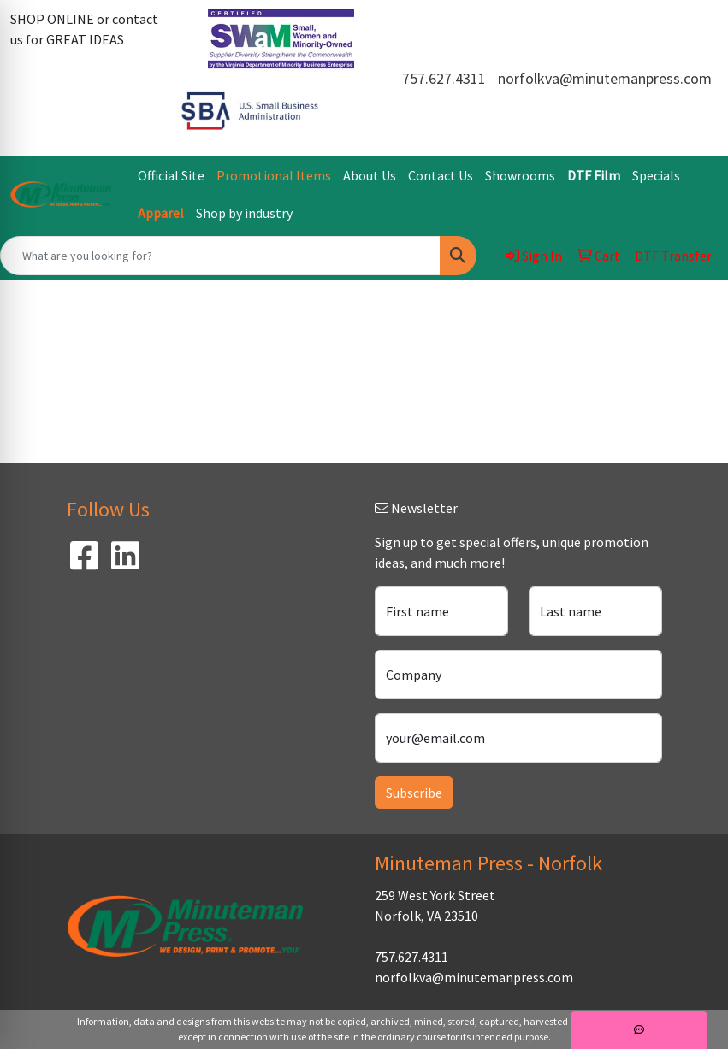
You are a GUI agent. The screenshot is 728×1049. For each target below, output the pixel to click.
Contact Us (440, 175)
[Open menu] (694, 305)
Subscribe (414, 792)
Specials (656, 175)
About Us (369, 175)
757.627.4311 (444, 78)
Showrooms (520, 175)
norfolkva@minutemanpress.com (605, 78)
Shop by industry (244, 212)
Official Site (171, 175)
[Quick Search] (220, 255)
